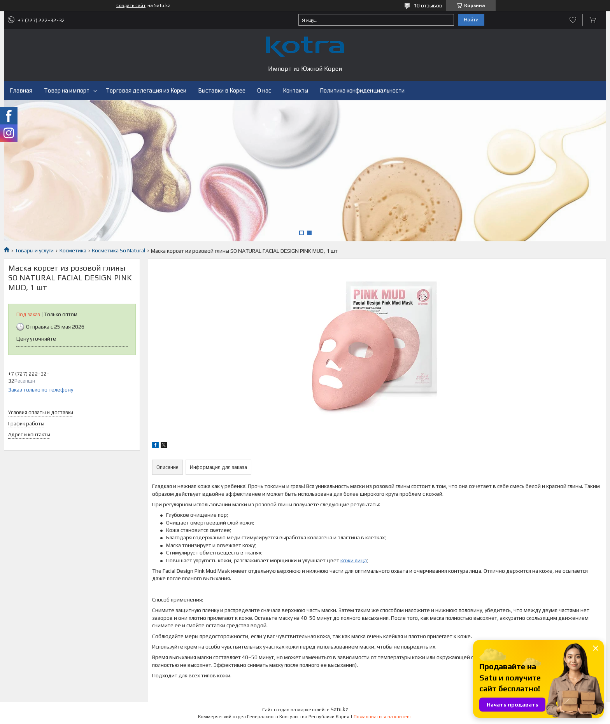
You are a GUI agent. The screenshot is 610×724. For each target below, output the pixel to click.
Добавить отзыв (573, 20)
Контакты (295, 90)
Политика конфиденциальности (362, 90)
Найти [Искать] (471, 20)
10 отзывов (428, 5)
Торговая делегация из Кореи (146, 90)
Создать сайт (130, 5)
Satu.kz (339, 709)
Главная (21, 90)
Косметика (73, 250)
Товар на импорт (66, 90)
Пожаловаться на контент (383, 716)
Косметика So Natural (118, 250)
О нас (264, 90)
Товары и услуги (34, 250)
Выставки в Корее (221, 90)
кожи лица (353, 560)
